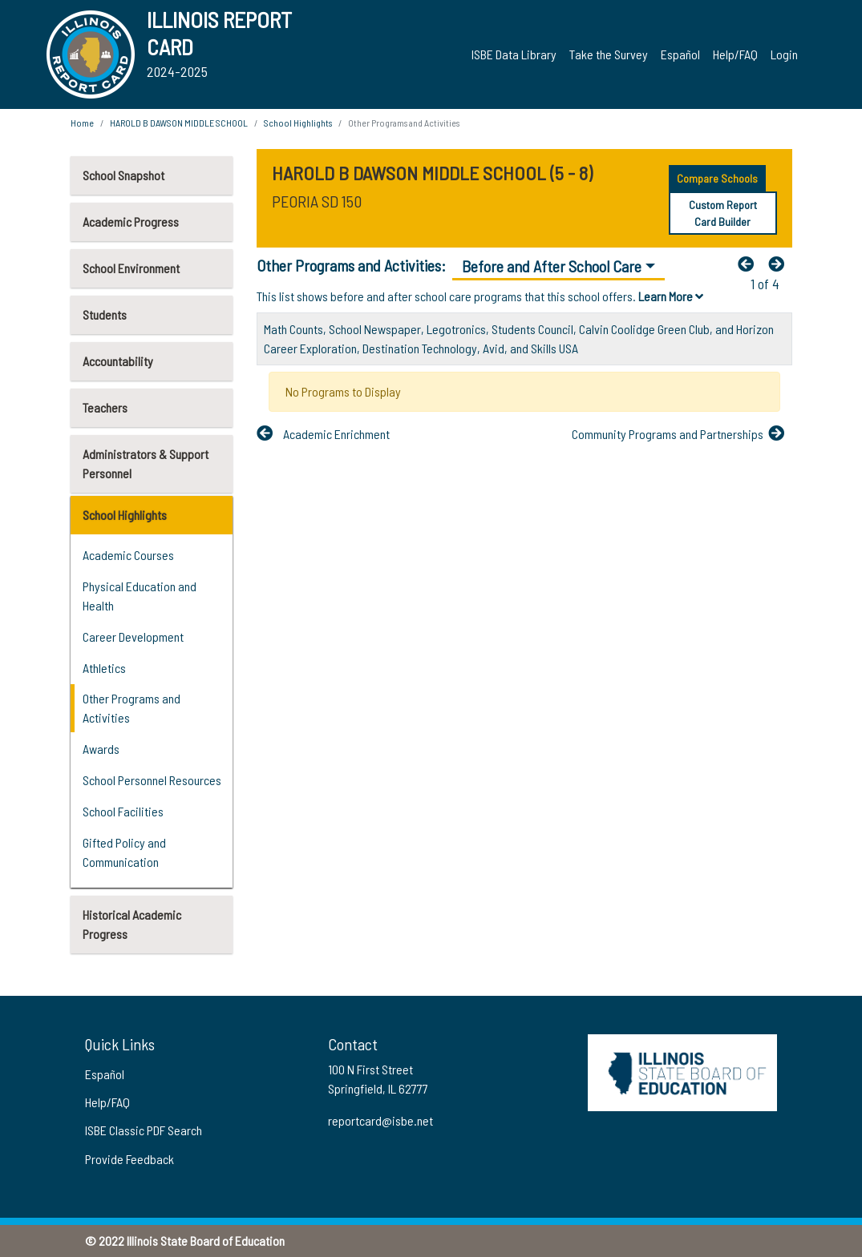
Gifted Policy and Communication (124, 852)
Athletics (104, 667)
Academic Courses (128, 554)
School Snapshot (123, 175)
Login (784, 54)
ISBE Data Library (513, 54)
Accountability (118, 361)
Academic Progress (131, 221)
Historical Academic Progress (132, 924)
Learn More (670, 296)
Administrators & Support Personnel (145, 463)
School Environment (131, 268)
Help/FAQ (735, 54)
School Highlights (125, 514)
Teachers (105, 407)
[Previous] (750, 263)
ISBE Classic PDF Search (143, 1130)
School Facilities (123, 811)
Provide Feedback (129, 1158)
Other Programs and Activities (131, 708)
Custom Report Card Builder (723, 213)
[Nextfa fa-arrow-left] (780, 263)
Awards (101, 748)
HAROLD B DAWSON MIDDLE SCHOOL (179, 122)
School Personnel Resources (152, 780)
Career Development (133, 636)
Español (680, 54)
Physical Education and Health (139, 595)
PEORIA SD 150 (317, 201)
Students (105, 314)
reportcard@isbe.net (380, 1120)
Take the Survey (608, 54)
